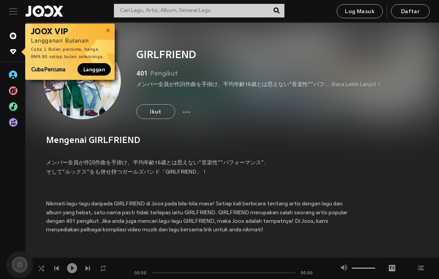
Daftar (410, 12)
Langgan (94, 69)
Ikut (156, 112)
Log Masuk (360, 12)
